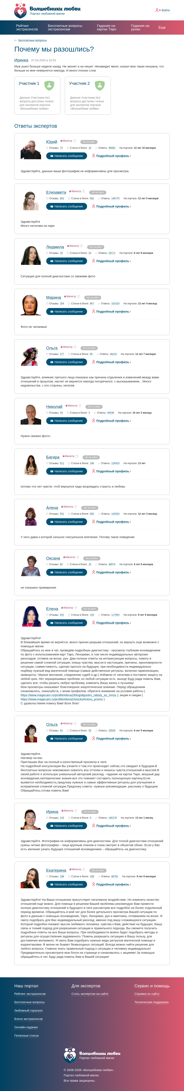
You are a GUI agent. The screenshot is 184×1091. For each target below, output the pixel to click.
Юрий (51, 142)
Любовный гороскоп (28, 1010)
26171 (112, 253)
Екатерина (56, 870)
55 (90, 730)
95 (91, 354)
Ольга (51, 348)
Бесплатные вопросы (32, 40)
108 (92, 876)
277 (62, 354)
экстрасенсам (65, 27)
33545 (112, 730)
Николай (54, 406)
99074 (112, 564)
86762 (114, 876)
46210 (113, 354)
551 (62, 514)
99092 (112, 148)
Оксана (53, 558)
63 (61, 730)
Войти (166, 10)
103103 (115, 303)
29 (61, 253)
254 (62, 303)
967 (92, 303)
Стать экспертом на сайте (90, 993)
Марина (53, 297)
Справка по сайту (146, 993)
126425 (115, 463)
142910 (115, 514)
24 (90, 253)
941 (62, 615)
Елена (52, 609)
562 (92, 198)
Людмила (55, 247)
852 (62, 198)
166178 (113, 818)
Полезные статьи (26, 1035)
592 (92, 514)
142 (62, 818)
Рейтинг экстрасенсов (27, 27)
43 (61, 413)
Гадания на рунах (140, 27)
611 (62, 463)
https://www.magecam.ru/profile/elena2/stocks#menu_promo (62, 699)
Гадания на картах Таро (106, 27)
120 (92, 615)
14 (90, 148)
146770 (115, 198)
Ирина (52, 811)
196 (92, 463)
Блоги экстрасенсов (28, 1019)
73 (61, 148)
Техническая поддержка (151, 1002)
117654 (115, 615)
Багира (52, 457)
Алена (52, 507)
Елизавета (56, 192)
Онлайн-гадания (26, 1027)
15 (90, 564)
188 (62, 876)
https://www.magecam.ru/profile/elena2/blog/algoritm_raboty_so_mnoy (68, 695)
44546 (110, 413)
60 (61, 564)
